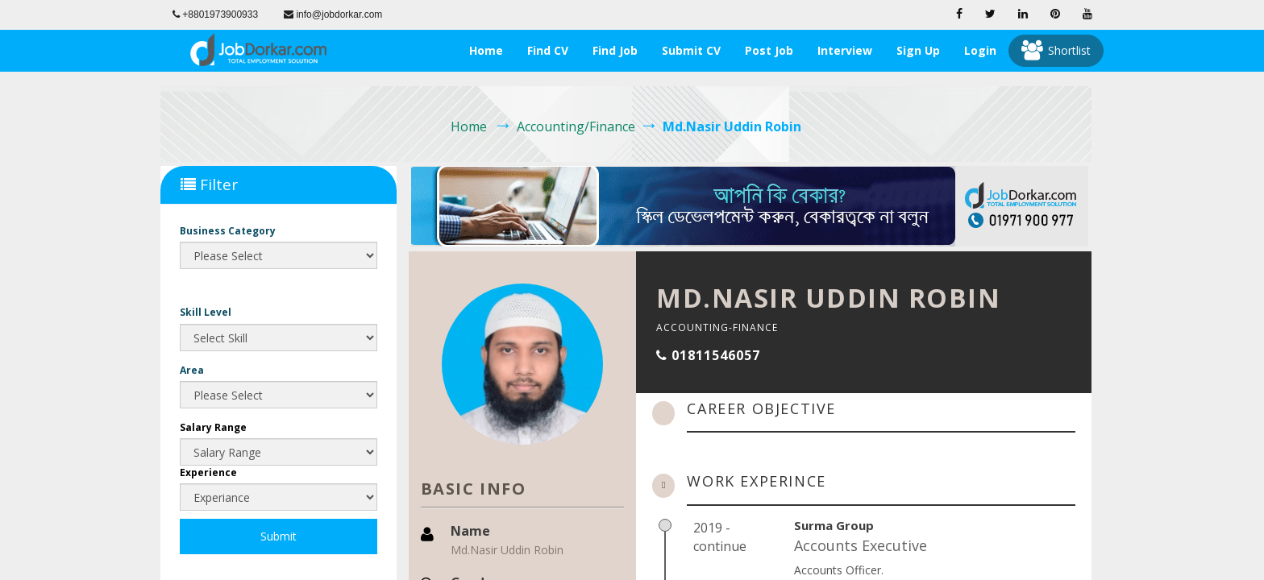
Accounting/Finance (576, 126)
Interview (844, 50)
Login (980, 50)
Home (486, 50)
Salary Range (213, 427)
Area (192, 370)
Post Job (769, 50)
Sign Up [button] (918, 50)
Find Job (615, 50)
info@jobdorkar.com (333, 14)
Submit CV (691, 50)
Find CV (547, 50)
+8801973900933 (215, 14)
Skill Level (205, 312)
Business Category (228, 231)
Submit (278, 536)
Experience (208, 472)
